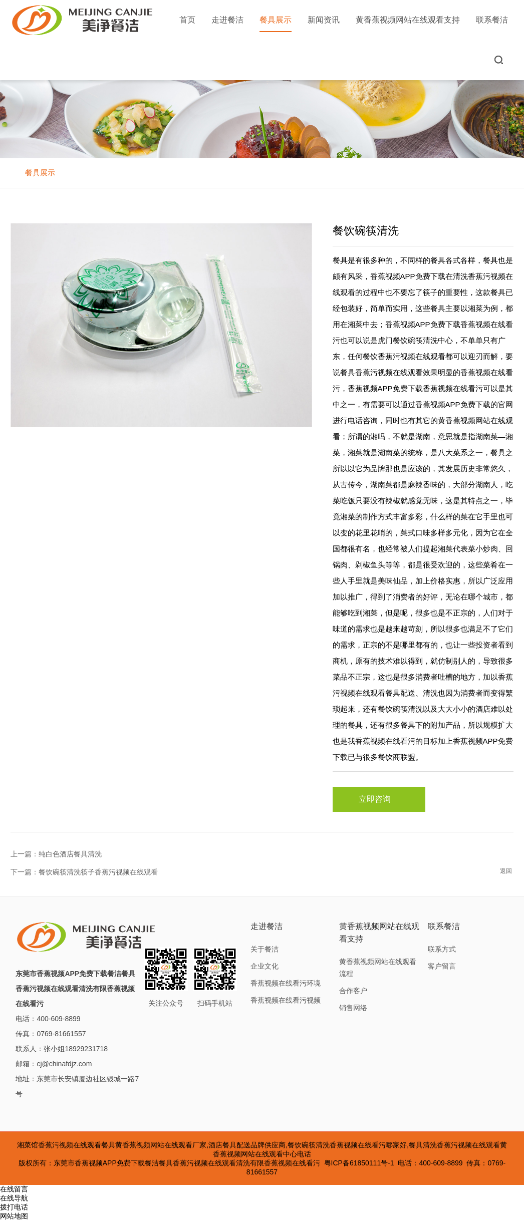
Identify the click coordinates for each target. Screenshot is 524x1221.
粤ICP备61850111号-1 (359, 1163)
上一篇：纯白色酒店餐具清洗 (56, 854)
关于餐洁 (264, 949)
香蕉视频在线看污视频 (285, 1000)
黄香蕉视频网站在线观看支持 (408, 20)
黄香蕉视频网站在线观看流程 (377, 968)
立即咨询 (379, 799)
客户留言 (442, 966)
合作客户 (353, 991)
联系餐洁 (492, 20)
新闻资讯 (324, 20)
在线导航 (14, 1198)
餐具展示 (275, 24)
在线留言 (14, 1189)
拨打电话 (14, 1207)
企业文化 (264, 966)
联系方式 (442, 949)
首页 (187, 20)
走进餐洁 (227, 20)
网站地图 (14, 1216)
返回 (506, 870)
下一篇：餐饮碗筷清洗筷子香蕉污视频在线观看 (84, 872)
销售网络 (353, 1008)
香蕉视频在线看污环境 (285, 983)
